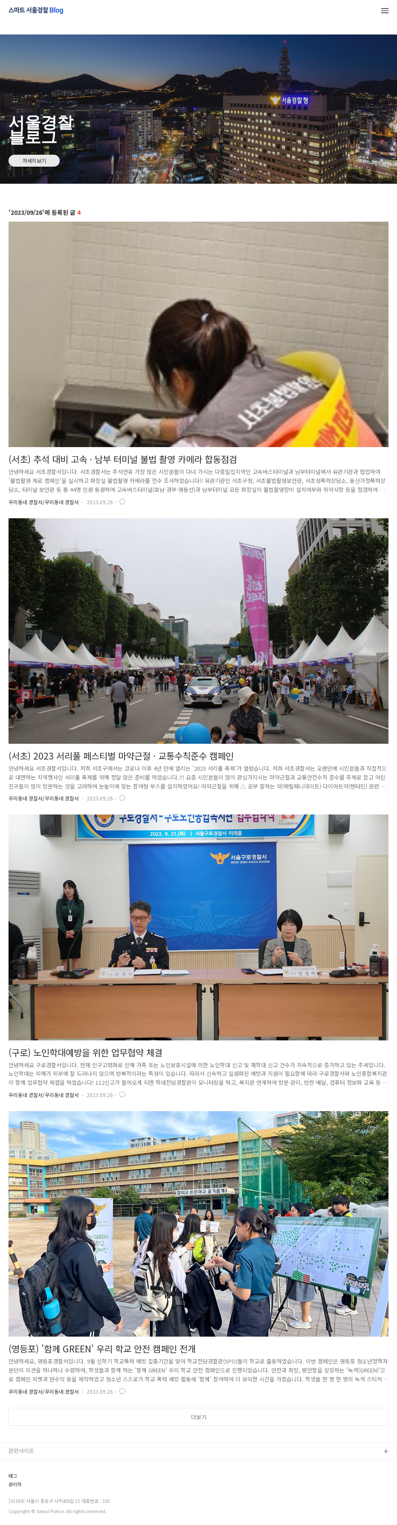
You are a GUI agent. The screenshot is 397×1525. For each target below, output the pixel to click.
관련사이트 (21, 1451)
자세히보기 (34, 160)
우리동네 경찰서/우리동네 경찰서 (44, 501)
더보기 (198, 1417)
